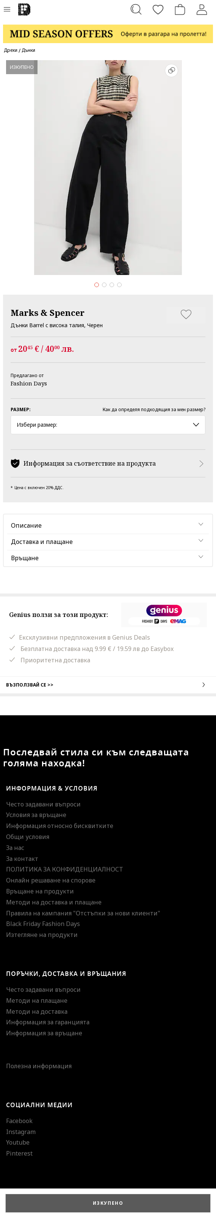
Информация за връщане (44, 1033)
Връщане (25, 558)
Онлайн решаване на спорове (50, 880)
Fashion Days (29, 383)
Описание (26, 525)
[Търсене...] (136, 9)
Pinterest (19, 1153)
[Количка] (180, 9)
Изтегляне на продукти (42, 935)
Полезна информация (39, 1066)
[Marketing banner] (108, 30)
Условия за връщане (36, 815)
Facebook (19, 1121)
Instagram (21, 1132)
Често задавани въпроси (43, 804)
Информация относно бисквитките (59, 826)
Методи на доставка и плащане (54, 902)
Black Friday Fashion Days (43, 924)
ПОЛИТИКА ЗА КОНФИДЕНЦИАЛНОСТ (64, 869)
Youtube (18, 1142)
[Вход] (202, 9)
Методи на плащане (36, 1000)
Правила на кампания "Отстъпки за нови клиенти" (83, 913)
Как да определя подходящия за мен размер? (154, 409)
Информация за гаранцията (47, 1022)
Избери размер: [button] (108, 424)
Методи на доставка (36, 1011)
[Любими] (158, 9)
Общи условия (27, 837)
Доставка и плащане (42, 542)
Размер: (21, 409)
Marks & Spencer (48, 312)
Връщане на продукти (40, 891)
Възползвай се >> (108, 684)
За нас (15, 848)
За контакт (22, 858)
